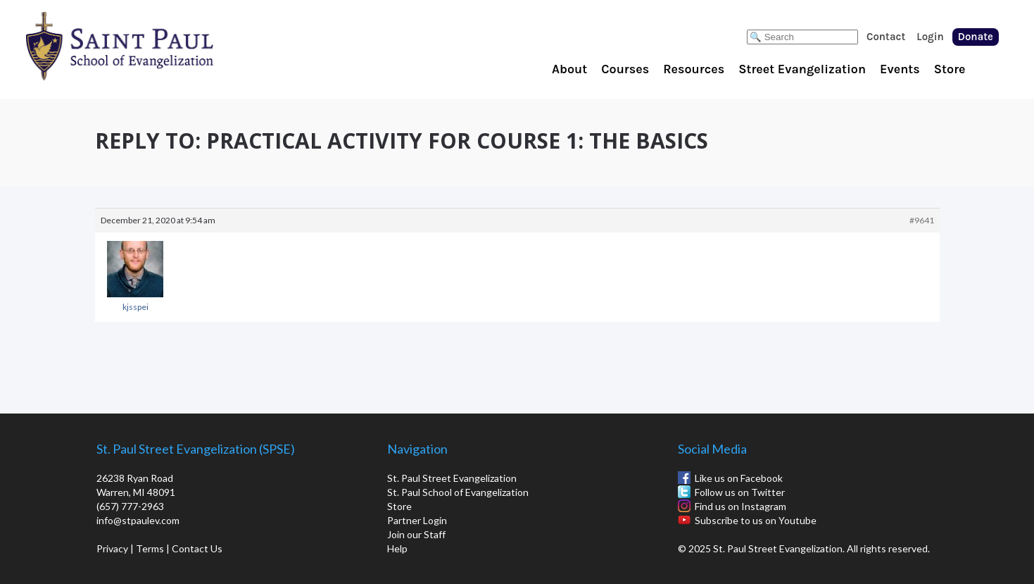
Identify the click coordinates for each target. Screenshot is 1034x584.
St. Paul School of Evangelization (148, 46)
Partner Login (417, 520)
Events (900, 69)
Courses (625, 69)
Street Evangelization (802, 69)
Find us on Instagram (740, 506)
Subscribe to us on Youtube (756, 520)
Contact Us (197, 548)
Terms (150, 548)
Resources (693, 69)
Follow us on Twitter (740, 492)
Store (950, 69)
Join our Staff (416, 534)
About (569, 69)
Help (397, 548)
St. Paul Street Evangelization (452, 478)
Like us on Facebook (739, 478)
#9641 (921, 220)
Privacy (112, 548)
